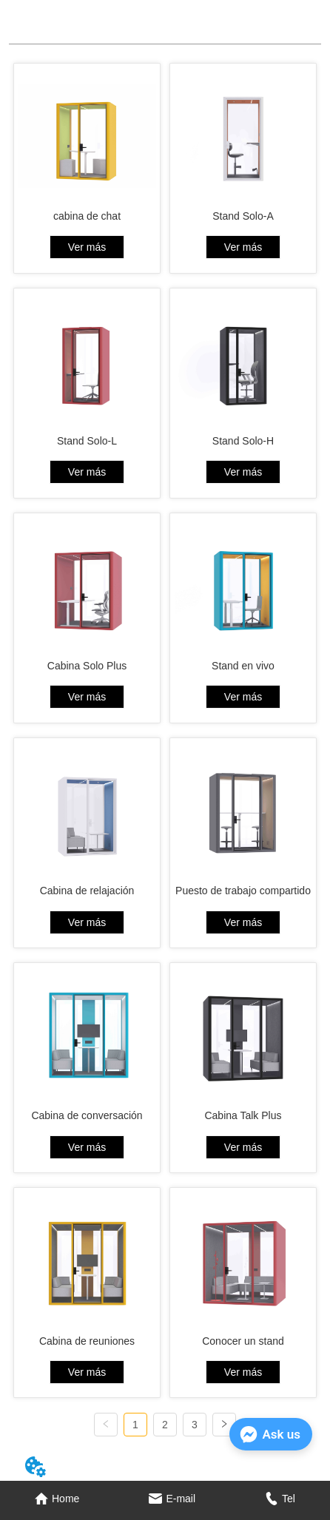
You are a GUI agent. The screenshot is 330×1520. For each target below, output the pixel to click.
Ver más (87, 247)
